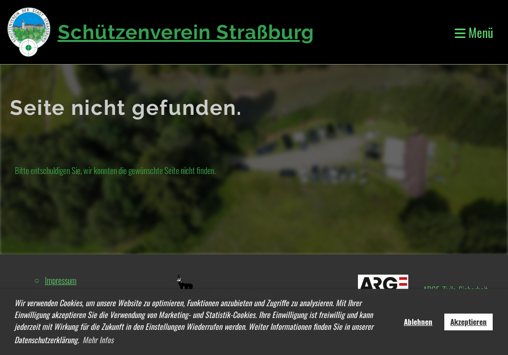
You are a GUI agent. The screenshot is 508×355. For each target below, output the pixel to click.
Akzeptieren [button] (468, 321)
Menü (474, 32)
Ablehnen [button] (418, 321)
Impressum (61, 280)
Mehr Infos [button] (98, 340)
